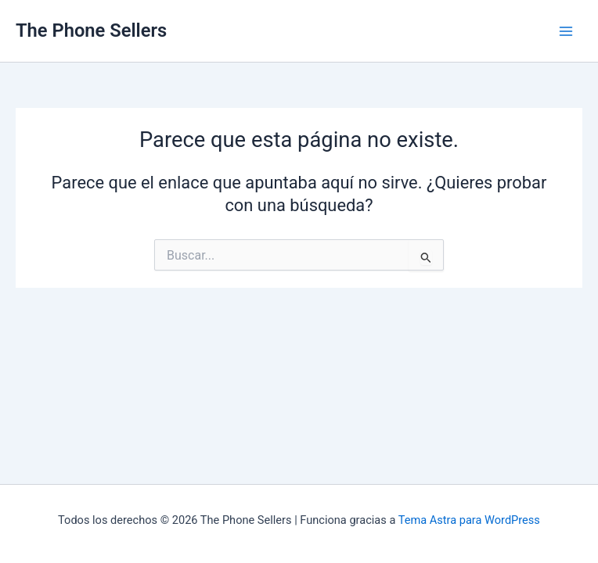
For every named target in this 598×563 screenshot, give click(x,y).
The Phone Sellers (91, 30)
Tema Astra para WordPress (469, 520)
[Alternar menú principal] (565, 31)
